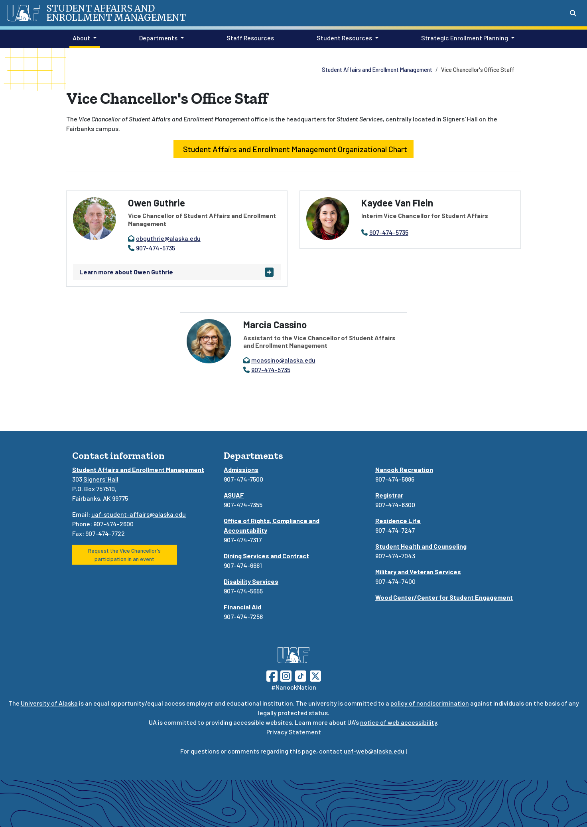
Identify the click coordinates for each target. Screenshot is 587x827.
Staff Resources (248, 37)
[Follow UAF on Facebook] (272, 675)
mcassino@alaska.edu (283, 360)
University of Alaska (49, 703)
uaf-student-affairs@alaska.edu (138, 514)
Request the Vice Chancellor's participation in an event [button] (124, 554)
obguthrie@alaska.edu (168, 238)
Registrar (389, 495)
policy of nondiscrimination (429, 703)
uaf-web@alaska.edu (374, 751)
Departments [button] (158, 38)
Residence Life (398, 520)
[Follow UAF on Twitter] (315, 675)
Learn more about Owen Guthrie (126, 272)
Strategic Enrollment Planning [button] (464, 38)
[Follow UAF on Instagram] (285, 675)
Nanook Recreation (404, 469)
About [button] (81, 38)
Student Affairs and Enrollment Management (377, 69)
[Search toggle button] (573, 13)
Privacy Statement (293, 732)
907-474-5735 (155, 248)
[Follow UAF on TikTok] (301, 675)
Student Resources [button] (344, 38)
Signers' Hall (100, 479)
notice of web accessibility (398, 722)
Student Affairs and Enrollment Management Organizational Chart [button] (293, 149)
